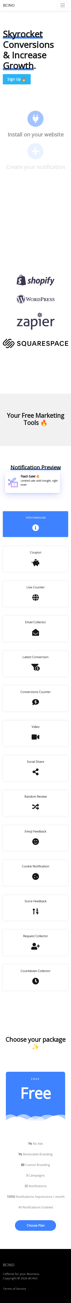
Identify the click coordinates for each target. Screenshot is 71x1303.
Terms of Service (14, 1288)
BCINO (9, 5)
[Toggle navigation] (62, 5)
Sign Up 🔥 (16, 79)
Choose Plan (35, 1225)
